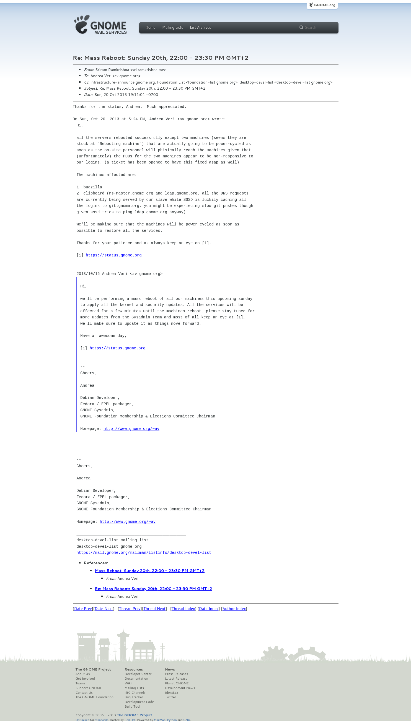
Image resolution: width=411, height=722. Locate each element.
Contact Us (84, 692)
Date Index (209, 608)
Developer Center (138, 674)
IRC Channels (135, 692)
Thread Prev (130, 608)
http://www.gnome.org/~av (131, 428)
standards (101, 720)
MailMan (160, 720)
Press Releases (176, 674)
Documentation (136, 678)
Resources (134, 669)
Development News (180, 688)
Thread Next (154, 608)
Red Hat (129, 720)
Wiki (128, 683)
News (170, 669)
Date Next (104, 608)
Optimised (82, 720)
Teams (81, 683)
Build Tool (132, 706)
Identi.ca (171, 692)
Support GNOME (89, 688)
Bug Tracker (134, 697)
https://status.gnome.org (114, 255)
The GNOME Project (93, 669)
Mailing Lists (172, 27)
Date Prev (83, 608)
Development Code (139, 702)
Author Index (234, 608)
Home (151, 27)
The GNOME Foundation (95, 697)
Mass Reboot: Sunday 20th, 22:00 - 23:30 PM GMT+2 (150, 570)
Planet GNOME (177, 683)
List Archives (200, 27)
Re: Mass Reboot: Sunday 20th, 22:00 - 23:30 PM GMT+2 (153, 588)
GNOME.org (324, 4)
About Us (83, 674)
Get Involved (85, 678)
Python (172, 720)
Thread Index (183, 608)
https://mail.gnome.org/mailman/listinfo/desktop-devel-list (143, 552)
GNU (186, 720)
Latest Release (176, 678)
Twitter (170, 697)
